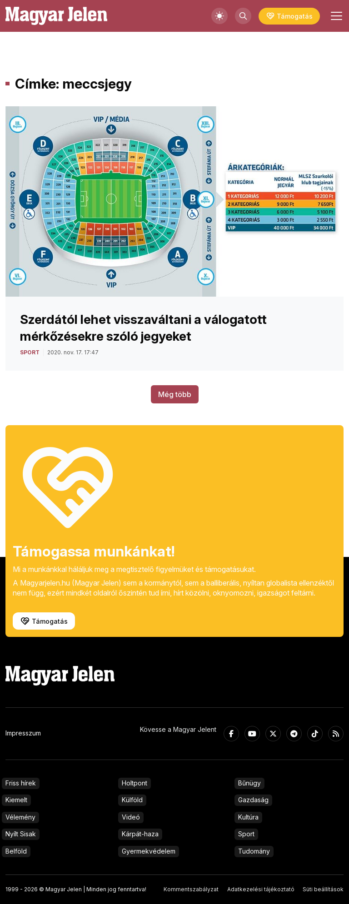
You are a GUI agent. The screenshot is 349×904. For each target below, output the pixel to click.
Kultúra (248, 817)
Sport (246, 834)
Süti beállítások (323, 889)
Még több (174, 394)
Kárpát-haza (140, 834)
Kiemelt (16, 800)
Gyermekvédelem (148, 851)
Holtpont (134, 783)
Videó (131, 817)
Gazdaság (253, 800)
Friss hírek (20, 783)
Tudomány (254, 851)
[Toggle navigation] (335, 16)
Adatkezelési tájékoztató (260, 889)
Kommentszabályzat (191, 889)
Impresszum (23, 733)
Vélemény (20, 817)
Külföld (132, 800)
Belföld (16, 851)
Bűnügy (249, 783)
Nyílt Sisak (20, 834)
